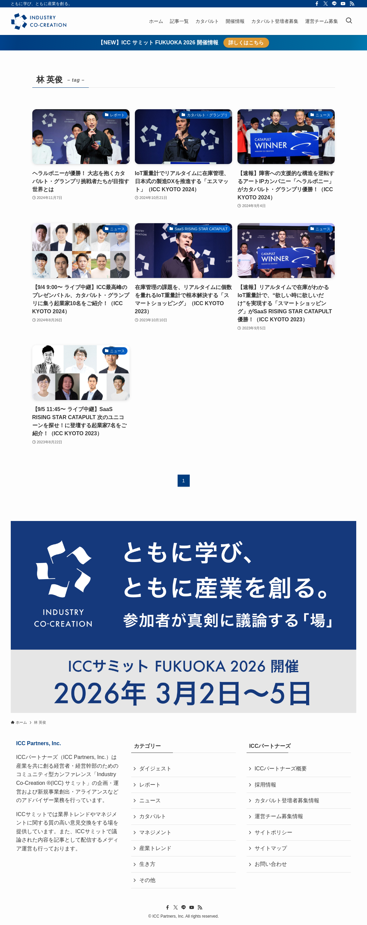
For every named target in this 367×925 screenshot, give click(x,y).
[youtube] (343, 3)
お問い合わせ (271, 864)
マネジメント (155, 832)
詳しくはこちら (246, 42)
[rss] (351, 3)
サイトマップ (271, 848)
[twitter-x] (325, 3)
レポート (150, 785)
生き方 (147, 864)
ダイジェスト (155, 768)
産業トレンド (155, 848)
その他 (147, 880)
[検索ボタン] (348, 21)
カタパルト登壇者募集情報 (287, 800)
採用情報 (265, 785)
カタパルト (152, 816)
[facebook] (317, 3)
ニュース (150, 800)
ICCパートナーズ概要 (281, 768)
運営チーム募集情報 (279, 816)
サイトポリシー (273, 832)
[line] (334, 3)
